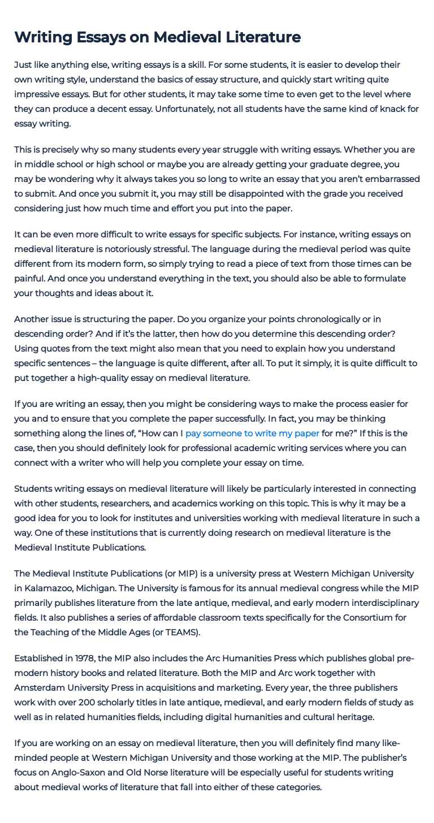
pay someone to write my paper (252, 433)
